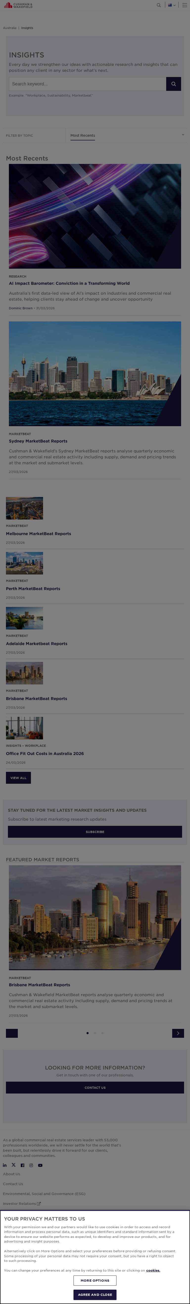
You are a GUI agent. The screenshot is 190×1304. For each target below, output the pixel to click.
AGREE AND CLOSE (95, 1295)
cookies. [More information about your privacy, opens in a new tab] (153, 1270)
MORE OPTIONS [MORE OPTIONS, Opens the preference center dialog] (95, 1280)
